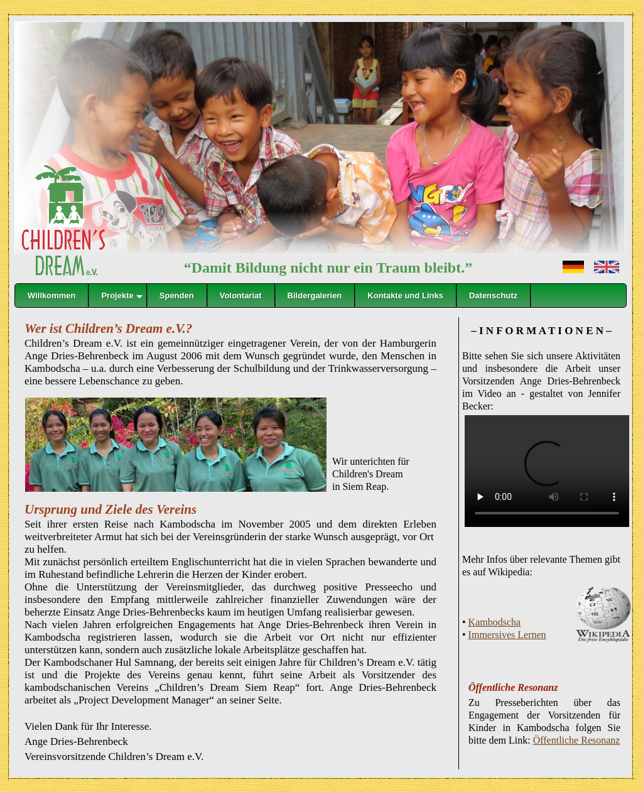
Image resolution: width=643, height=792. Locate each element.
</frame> (320, 338)
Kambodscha (494, 622)
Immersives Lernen (507, 634)
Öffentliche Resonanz (576, 740)
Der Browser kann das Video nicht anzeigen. (547, 471)
